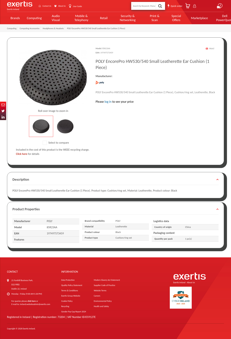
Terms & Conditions (69, 290)
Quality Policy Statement (71, 285)
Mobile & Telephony (78, 18)
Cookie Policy (66, 301)
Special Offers (165, 18)
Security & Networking (121, 18)
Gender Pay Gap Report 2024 (73, 311)
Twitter (3, 111)
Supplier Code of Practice (104, 285)
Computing (34, 18)
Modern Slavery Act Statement (107, 280)
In (3, 117)
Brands (15, 18)
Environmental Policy (103, 301)
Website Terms (100, 290)
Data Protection (68, 280)
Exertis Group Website (70, 296)
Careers (97, 296)
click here (32, 301)
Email (3, 105)
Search (160, 5)
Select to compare (56, 142)
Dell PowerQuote (211, 18)
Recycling (65, 306)
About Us (67, 5)
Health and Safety (101, 306)
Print (211, 48)
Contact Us (49, 5)
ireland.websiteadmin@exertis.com (35, 304)
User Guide (84, 6)
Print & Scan (146, 18)
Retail (99, 18)
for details (27, 154)
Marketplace (187, 18)
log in (108, 102)
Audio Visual (55, 18)
